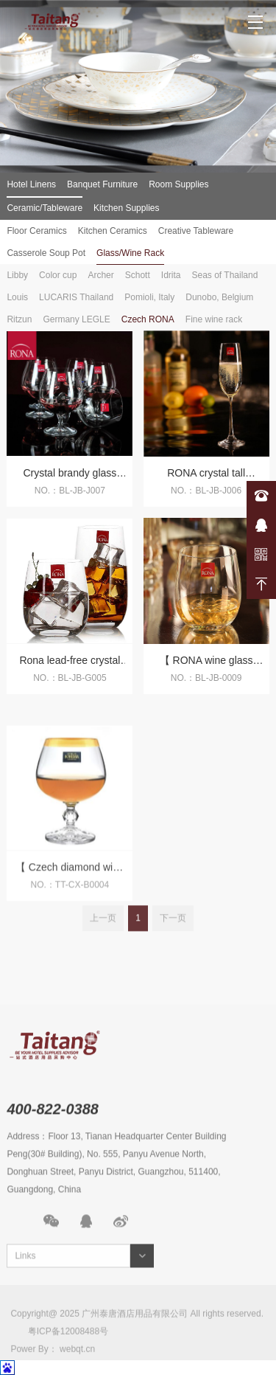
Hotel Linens (31, 184)
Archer (100, 275)
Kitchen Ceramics (112, 231)
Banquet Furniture (102, 184)
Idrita (171, 275)
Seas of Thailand (224, 275)
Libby (17, 275)
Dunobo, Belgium (219, 297)
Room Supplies (178, 184)
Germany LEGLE (76, 319)
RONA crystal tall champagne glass (206, 481)
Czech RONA (147, 319)
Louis (17, 297)
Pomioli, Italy (149, 297)
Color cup (58, 275)
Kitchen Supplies (126, 208)
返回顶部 (261, 584)
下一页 (173, 931)
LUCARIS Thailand (76, 297)
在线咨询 (261, 525)
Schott (137, 275)
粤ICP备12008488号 (68, 1359)
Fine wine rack (213, 319)
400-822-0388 (261, 495)
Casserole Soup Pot (46, 253)
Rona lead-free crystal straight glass (69, 668)
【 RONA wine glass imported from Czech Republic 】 (206, 668)
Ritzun (19, 319)
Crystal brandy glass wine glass (69, 481)
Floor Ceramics (36, 231)
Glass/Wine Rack (130, 253)
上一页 (103, 931)
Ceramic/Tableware (44, 208)
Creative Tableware (196, 231)
